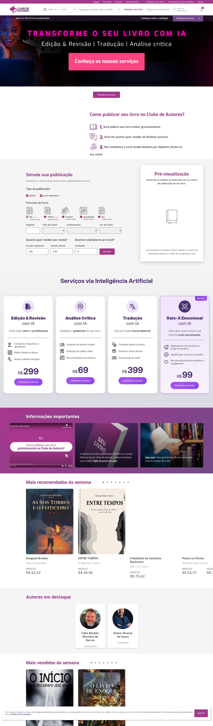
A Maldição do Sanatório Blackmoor (145, 558)
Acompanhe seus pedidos (181, 1)
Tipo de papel (49, 223)
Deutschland (132, 1)
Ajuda (200, 1)
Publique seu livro (155, 1)
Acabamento (74, 223)
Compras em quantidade (157, 9)
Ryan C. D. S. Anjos (139, 565)
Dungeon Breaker (37, 557)
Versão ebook (58, 244)
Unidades (80, 244)
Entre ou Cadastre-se (182, 9)
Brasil (96, 1)
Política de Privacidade (21, 714)
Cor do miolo (106, 223)
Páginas (30, 223)
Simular (107, 250)
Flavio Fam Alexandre (36, 561)
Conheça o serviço (28, 380)
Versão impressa (35, 244)
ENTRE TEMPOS (88, 557)
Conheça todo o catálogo (154, 18)
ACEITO (201, 713)
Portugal (107, 1)
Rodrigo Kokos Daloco (89, 561)
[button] (98, 481)
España (118, 1)
